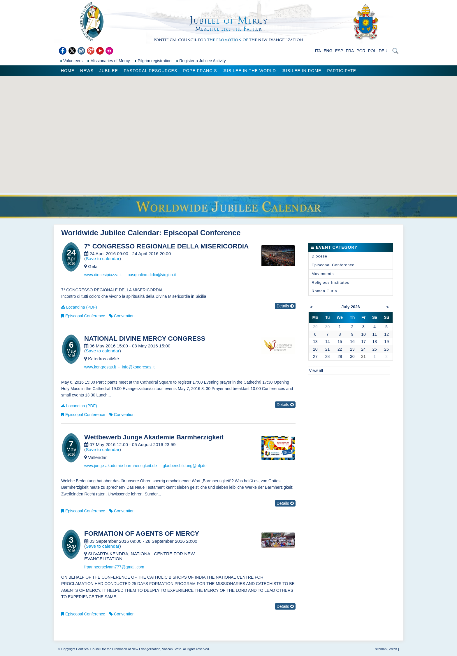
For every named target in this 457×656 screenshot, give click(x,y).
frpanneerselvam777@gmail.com (114, 567)
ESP (339, 50)
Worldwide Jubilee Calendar (110, 233)
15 (340, 341)
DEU (383, 50)
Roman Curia (324, 291)
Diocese (319, 256)
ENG (328, 50)
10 (363, 334)
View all (316, 370)
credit (393, 649)
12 (386, 334)
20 (315, 349)
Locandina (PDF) (81, 307)
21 (327, 349)
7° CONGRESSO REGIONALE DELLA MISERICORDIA (166, 246)
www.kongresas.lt (100, 367)
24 (363, 349)
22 (340, 349)
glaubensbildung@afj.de (184, 465)
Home (67, 70)
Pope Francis (200, 70)
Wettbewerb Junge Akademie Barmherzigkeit (154, 437)
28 (327, 356)
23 (352, 349)
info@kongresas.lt (138, 367)
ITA (318, 50)
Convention (124, 316)
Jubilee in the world (249, 70)
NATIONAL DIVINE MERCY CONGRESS (144, 338)
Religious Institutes (330, 282)
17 (363, 341)
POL (372, 50)
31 (363, 356)
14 (327, 341)
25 (374, 349)
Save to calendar (102, 258)
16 (352, 341)
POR (360, 50)
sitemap (380, 649)
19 (386, 341)
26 (386, 349)
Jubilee (108, 70)
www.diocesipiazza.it (103, 274)
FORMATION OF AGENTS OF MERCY (141, 533)
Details (285, 306)
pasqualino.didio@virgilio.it (152, 274)
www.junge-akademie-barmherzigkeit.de (120, 465)
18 (374, 341)
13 (315, 341)
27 (315, 356)
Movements (323, 274)
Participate (341, 70)
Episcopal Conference (85, 316)
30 (352, 356)
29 (340, 356)
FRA (350, 50)
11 (374, 334)
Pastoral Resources (150, 70)
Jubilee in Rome (301, 70)
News (87, 70)
